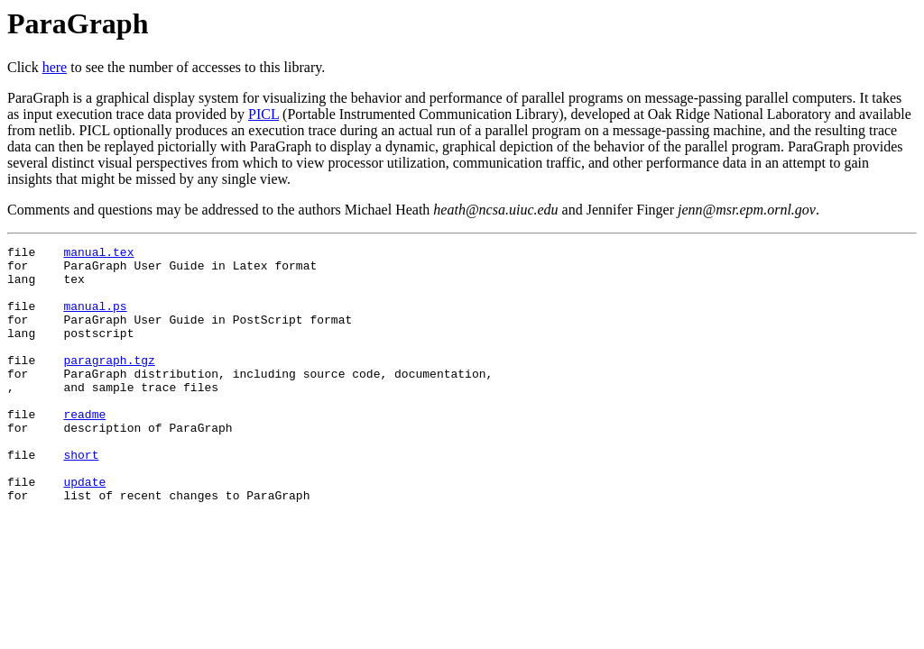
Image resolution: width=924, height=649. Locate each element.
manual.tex (98, 254)
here (55, 67)
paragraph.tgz (108, 384)
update (84, 530)
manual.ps (94, 319)
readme (84, 449)
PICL (263, 114)
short (80, 497)
